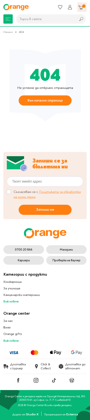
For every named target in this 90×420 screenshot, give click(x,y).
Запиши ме (45, 209)
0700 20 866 (23, 250)
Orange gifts (12, 334)
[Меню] (8, 19)
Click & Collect (42, 366)
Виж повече (11, 301)
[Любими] (60, 7)
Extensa (72, 414)
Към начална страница (45, 100)
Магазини (66, 250)
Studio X (32, 414)
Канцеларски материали (21, 295)
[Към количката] (82, 7)
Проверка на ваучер (66, 260)
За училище (11, 288)
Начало (8, 32)
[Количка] (82, 7)
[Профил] (70, 7)
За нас (8, 321)
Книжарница (12, 282)
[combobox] (45, 19)
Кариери (24, 260)
